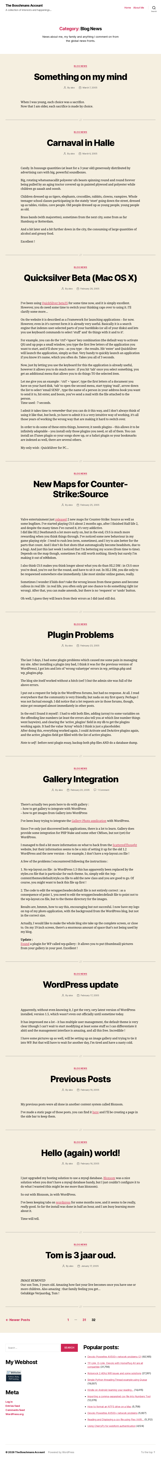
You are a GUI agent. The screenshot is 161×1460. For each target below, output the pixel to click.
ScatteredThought (125, 845)
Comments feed (15, 1410)
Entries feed (12, 1405)
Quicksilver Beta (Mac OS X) (80, 277)
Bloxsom (109, 1178)
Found (25, 944)
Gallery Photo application (89, 821)
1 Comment (103, 790)
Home (127, 7)
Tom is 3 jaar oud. (80, 1255)
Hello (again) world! (80, 1152)
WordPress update (80, 984)
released (61, 519)
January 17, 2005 (90, 1266)
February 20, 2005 (80, 790)
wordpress (63, 1202)
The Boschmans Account (24, 5)
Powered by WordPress (61, 1452)
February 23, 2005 (89, 645)
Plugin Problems (80, 634)
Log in (9, 1401)
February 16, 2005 (90, 1089)
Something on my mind (80, 76)
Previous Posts (80, 1079)
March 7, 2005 (90, 87)
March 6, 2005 (89, 153)
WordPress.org (14, 1414)
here (95, 1112)
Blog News (80, 66)
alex (73, 87)
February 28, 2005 (89, 288)
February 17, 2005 (90, 995)
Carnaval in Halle (80, 142)
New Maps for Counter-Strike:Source (80, 489)
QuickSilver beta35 (55, 303)
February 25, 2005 (89, 505)
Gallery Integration (80, 779)
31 (84, 1320)
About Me (138, 7)
